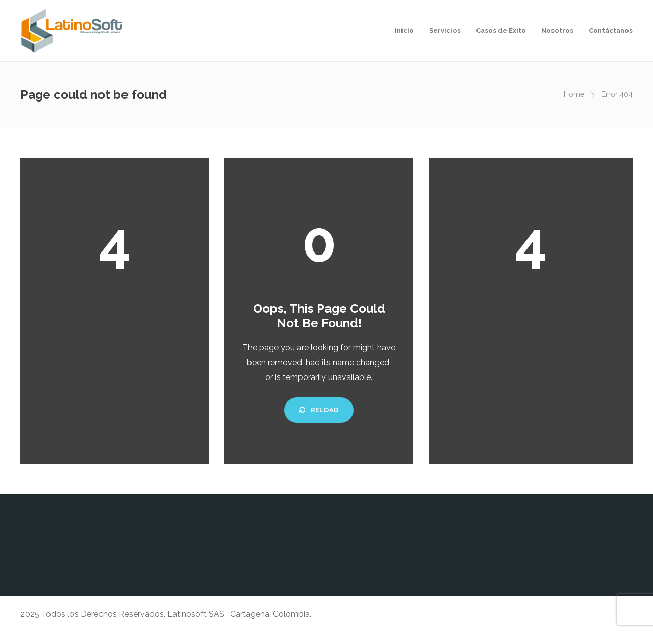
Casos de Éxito (501, 30)
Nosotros (557, 30)
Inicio (404, 30)
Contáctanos (611, 30)
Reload (318, 410)
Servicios (445, 30)
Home (574, 94)
